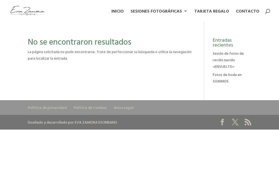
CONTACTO (247, 11)
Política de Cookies (90, 107)
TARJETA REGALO (211, 11)
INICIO (117, 11)
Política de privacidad (47, 107)
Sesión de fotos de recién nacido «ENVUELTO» (228, 59)
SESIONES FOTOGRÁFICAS (156, 11)
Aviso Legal (124, 107)
